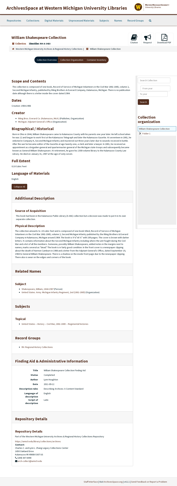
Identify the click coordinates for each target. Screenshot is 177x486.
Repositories (14, 20)
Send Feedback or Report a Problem (149, 481)
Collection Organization (71, 59)
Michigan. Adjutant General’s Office (35, 121)
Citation (134, 39)
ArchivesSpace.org (113, 481)
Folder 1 (146, 133)
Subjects (104, 20)
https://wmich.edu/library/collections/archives (38, 441)
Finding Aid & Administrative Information (51, 361)
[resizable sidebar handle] (136, 152)
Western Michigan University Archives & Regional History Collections (49, 48)
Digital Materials (54, 20)
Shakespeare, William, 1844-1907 (38, 289)
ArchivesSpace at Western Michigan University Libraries (66, 8)
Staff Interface (91, 481)
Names (118, 20)
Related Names (28, 271)
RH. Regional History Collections (37, 347)
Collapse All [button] (19, 186)
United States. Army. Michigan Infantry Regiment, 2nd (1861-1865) (53, 292)
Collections (32, 20)
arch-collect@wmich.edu (30, 461)
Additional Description (34, 198)
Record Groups (135, 20)
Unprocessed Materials (81, 20)
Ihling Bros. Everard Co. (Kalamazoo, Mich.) (38, 118)
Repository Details (31, 418)
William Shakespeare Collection (154, 128)
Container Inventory (96, 59)
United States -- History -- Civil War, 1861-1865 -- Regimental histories (55, 323)
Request (147, 39)
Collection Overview (47, 59)
